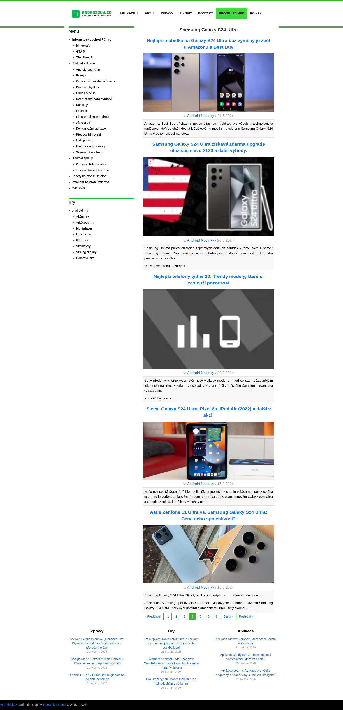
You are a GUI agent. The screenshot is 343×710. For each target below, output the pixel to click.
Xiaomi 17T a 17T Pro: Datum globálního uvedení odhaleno (97, 677)
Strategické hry (86, 252)
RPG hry (82, 240)
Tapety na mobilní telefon (89, 176)
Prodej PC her (231, 13)
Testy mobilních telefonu (92, 170)
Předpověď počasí (88, 134)
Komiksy (82, 105)
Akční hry (82, 216)
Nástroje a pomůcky (90, 146)
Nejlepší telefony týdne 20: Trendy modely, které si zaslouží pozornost (209, 279)
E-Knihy (185, 13)
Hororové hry (85, 258)
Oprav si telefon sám (91, 164)
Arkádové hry (85, 222)
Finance (81, 111)
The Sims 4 (84, 57)
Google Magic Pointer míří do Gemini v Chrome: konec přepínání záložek (97, 661)
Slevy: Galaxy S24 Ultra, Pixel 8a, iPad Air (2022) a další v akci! (208, 412)
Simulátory (83, 246)
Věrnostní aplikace (89, 152)
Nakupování (84, 140)
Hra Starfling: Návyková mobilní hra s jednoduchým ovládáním (171, 681)
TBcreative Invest (54, 704)
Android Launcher (88, 69)
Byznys (81, 75)
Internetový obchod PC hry (92, 39)
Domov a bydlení (87, 87)
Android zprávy (82, 158)
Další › (228, 616)
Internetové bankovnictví (94, 99)
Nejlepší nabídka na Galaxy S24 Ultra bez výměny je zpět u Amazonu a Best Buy (208, 43)
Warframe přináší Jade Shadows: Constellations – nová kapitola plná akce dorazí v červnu (171, 663)
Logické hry (84, 234)
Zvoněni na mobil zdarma (90, 182)
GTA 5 (80, 51)
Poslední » (246, 616)
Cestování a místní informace (96, 81)
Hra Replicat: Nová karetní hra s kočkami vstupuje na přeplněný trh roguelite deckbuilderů (171, 643)
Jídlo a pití (83, 122)
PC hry (256, 13)
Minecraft (83, 45)
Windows (78, 188)
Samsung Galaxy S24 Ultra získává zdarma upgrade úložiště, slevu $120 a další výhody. (208, 147)
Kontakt (205, 13)
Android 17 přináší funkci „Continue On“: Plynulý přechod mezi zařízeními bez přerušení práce (97, 643)
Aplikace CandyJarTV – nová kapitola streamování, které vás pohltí (245, 657)
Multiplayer (84, 228)
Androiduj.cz (8, 704)
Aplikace (127, 13)
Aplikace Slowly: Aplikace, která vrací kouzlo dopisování (246, 641)
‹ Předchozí (153, 616)
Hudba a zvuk (85, 93)
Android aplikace (83, 63)
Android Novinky (200, 116)
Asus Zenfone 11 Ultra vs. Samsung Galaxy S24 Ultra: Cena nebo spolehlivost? (208, 515)
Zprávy (167, 13)
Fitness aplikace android (92, 116)
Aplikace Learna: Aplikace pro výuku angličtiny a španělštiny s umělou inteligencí (245, 673)
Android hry (80, 210)
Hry (148, 13)
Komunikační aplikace (91, 128)
